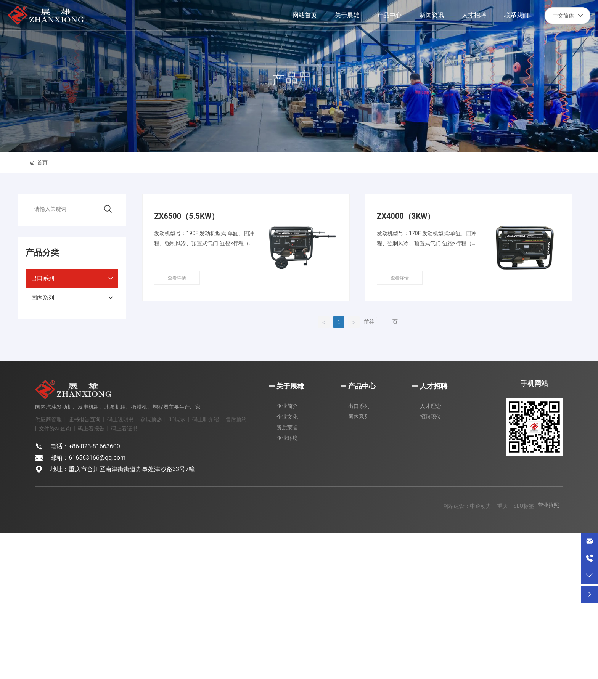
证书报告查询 (84, 419)
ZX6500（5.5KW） (186, 216)
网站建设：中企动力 (467, 506)
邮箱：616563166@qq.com (87, 457)
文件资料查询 (55, 428)
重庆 (502, 506)
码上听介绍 (205, 419)
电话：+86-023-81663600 (85, 446)
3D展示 (176, 419)
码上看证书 (124, 428)
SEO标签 (523, 506)
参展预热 (151, 419)
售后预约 (236, 419)
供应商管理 (48, 419)
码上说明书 (120, 419)
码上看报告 (91, 428)
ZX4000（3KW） (406, 216)
